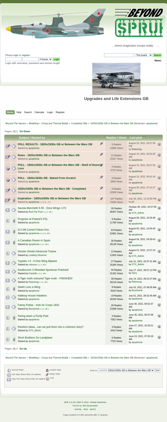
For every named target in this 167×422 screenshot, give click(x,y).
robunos (33, 264)
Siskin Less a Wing (29, 287)
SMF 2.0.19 (69, 402)
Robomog (137, 149)
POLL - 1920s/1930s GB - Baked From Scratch (47, 178)
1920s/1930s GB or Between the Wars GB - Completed (52, 188)
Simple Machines (98, 402)
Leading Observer (38, 255)
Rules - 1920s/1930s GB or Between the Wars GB (49, 155)
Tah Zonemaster (90, 405)
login (15, 55)
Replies (111, 137)
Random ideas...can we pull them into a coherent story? (51, 326)
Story (134, 273)
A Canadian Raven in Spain (34, 240)
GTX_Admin (138, 213)
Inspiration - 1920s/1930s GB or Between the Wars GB (52, 198)
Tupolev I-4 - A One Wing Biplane (37, 261)
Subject (24, 137)
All (50, 212)
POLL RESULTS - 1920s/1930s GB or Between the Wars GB (55, 144)
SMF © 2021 (83, 402)
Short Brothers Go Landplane (35, 337)
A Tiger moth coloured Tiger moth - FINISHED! (45, 278)
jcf (133, 201)
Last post (138, 137)
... (47, 202)
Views (123, 137)
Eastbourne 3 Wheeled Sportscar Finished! (43, 269)
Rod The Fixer (36, 211)
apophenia (151, 123)
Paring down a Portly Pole (33, 316)
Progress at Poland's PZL (33, 219)
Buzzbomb (137, 290)
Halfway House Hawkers (32, 295)
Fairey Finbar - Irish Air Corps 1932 (38, 305)
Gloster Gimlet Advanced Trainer (37, 251)
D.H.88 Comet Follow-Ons (33, 229)
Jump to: (94, 370)
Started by (38, 137)
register (26, 55)
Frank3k (33, 273)
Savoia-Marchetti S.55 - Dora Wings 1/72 (42, 208)
